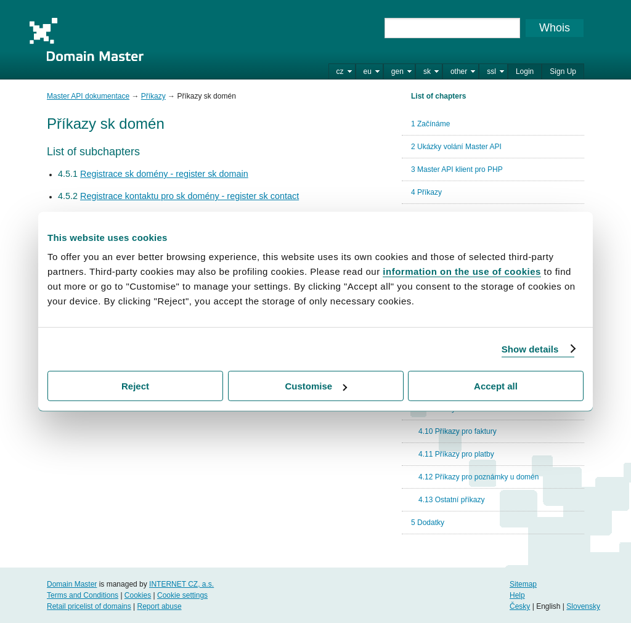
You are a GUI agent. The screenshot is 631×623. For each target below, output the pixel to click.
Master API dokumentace (88, 96)
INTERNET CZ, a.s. (181, 584)
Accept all (496, 386)
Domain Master (86, 39)
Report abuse (159, 606)
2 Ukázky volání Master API (456, 146)
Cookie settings (182, 595)
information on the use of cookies (462, 271)
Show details (530, 348)
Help (517, 595)
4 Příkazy (426, 192)
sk (427, 71)
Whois (554, 28)
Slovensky (583, 606)
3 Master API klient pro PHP (457, 169)
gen (397, 71)
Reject (135, 386)
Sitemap (523, 584)
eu (368, 71)
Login (525, 71)
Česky (520, 606)
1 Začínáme (430, 124)
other (458, 71)
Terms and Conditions (82, 595)
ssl (491, 71)
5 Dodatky (427, 522)
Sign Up (563, 71)
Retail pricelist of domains (89, 606)
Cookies (137, 595)
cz (340, 71)
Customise (316, 386)
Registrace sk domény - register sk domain (164, 174)
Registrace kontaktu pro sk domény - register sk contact (189, 196)
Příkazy (153, 96)
